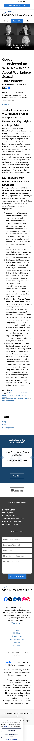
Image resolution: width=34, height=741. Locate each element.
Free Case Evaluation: (17, 4)
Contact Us (17, 21)
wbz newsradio (8, 400)
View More (17, 476)
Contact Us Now (17, 577)
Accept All (11, 730)
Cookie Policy (10, 665)
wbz (26, 398)
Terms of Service (14, 675)
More (28, 21)
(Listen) (5, 104)
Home (6, 21)
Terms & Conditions (17, 639)
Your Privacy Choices (17, 662)
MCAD (4, 398)
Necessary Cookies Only (11, 735)
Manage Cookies (24, 665)
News (12, 390)
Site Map (17, 642)
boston (5, 395)
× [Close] (20, 720)
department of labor (17, 395)
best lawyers (22, 393)
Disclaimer (17, 633)
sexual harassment (15, 398)
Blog (4, 422)
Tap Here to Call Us (17, 5)
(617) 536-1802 (12, 524)
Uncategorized (8, 428)
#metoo (12, 393)
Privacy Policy (17, 636)
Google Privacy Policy (18, 672)
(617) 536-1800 (17, 518)
